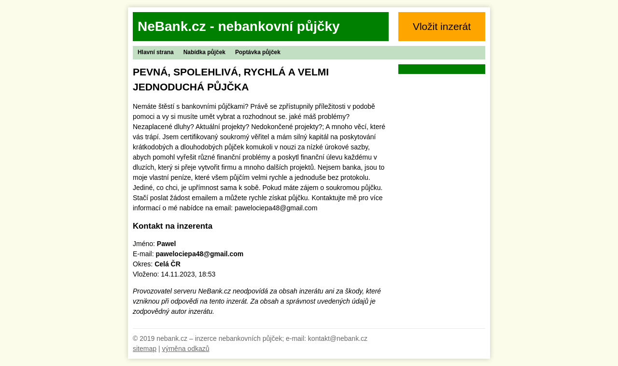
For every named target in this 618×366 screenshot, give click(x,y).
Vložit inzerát (442, 26)
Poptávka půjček (258, 52)
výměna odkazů (185, 348)
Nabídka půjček (204, 52)
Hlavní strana (156, 52)
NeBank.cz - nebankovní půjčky (239, 26)
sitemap (144, 348)
